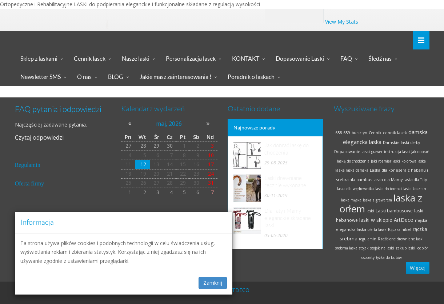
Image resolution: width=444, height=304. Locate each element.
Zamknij (212, 282)
